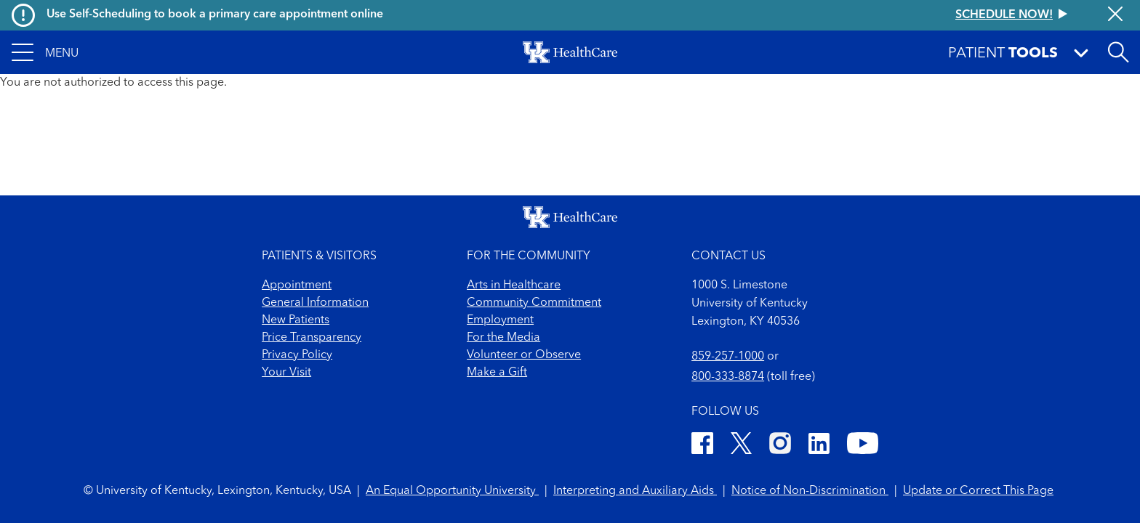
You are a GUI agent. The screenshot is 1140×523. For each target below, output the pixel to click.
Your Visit (286, 372)
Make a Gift (497, 372)
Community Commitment (534, 303)
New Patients (295, 320)
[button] (45, 52)
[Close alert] (1115, 15)
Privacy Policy (297, 355)
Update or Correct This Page (978, 491)
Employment (500, 320)
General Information (315, 303)
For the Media (503, 338)
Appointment (297, 285)
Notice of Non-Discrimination (809, 491)
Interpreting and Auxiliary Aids (635, 491)
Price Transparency (311, 338)
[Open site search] (1118, 52)
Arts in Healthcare (514, 285)
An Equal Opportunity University (452, 491)
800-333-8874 (727, 377)
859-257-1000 (727, 356)
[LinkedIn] (819, 445)
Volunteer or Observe (524, 355)
